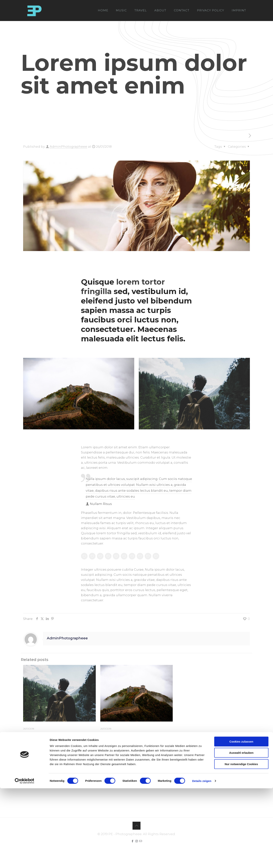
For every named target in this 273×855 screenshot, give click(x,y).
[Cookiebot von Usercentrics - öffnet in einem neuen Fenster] (24, 847)
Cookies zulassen (241, 808)
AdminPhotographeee (68, 146)
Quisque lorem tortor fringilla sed (59, 734)
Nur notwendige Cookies (241, 830)
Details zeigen (201, 847)
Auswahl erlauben (241, 819)
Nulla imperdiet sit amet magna (134, 734)
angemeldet (50, 772)
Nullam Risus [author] (101, 504)
